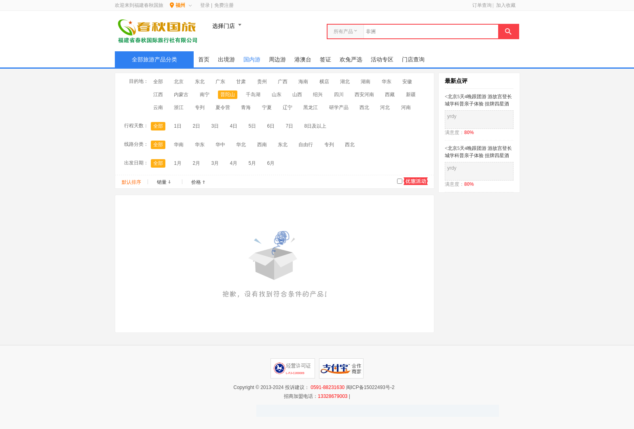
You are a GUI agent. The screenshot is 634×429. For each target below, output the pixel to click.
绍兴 (318, 94)
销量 (162, 182)
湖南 (365, 81)
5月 (252, 163)
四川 (339, 94)
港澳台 (302, 59)
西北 (364, 107)
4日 (233, 126)
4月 (233, 163)
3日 (215, 126)
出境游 (226, 59)
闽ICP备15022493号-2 (370, 387)
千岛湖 (253, 94)
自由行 (305, 144)
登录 (205, 5)
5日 (252, 126)
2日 (196, 126)
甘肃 (241, 81)
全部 (158, 81)
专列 (200, 107)
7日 (290, 126)
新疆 (411, 94)
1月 (178, 163)
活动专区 (382, 59)
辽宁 (287, 107)
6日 (271, 126)
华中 (220, 144)
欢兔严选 (351, 59)
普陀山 (227, 94)
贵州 (262, 81)
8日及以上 (315, 126)
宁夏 (267, 107)
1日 (178, 126)
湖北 (345, 81)
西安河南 (364, 94)
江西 (158, 94)
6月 (271, 163)
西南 (262, 144)
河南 (406, 107)
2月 (196, 163)
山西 (297, 94)
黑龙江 (310, 107)
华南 (179, 144)
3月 (215, 163)
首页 (203, 59)
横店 (324, 81)
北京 (179, 81)
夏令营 (223, 107)
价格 (196, 182)
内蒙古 (181, 94)
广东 (220, 81)
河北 (385, 107)
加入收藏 (506, 5)
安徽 (407, 81)
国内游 (251, 59)
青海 (246, 107)
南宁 (204, 94)
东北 (200, 81)
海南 (303, 81)
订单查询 (482, 5)
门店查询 (413, 59)
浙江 (179, 107)
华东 (386, 81)
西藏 (390, 94)
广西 (282, 81)
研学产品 (339, 107)
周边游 (277, 59)
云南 (158, 107)
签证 (325, 59)
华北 (241, 144)
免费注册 (224, 5)
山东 (276, 94)
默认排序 (131, 182)
